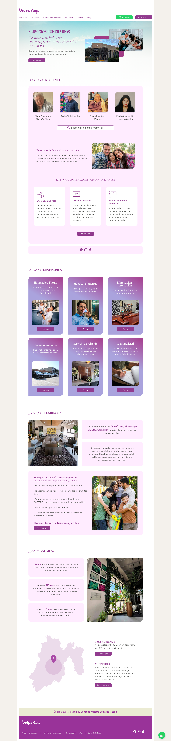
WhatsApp (124, 17)
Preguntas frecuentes (74, 733)
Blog (89, 18)
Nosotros (69, 18)
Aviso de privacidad (29, 733)
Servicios (23, 18)
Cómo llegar (103, 653)
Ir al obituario (85, 233)
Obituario (35, 18)
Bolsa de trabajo (94, 733)
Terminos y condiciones (52, 733)
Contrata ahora (41, 528)
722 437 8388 (144, 17)
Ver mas (46, 329)
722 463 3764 (103, 685)
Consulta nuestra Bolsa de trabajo (99, 712)
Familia (80, 18)
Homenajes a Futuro (52, 18)
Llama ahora (36, 60)
